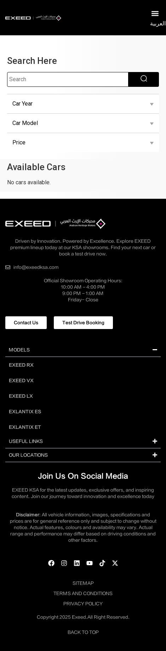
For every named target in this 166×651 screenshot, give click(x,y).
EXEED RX (21, 365)
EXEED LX (21, 396)
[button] (155, 13)
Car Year (83, 104)
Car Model (83, 123)
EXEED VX (21, 380)
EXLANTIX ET (25, 427)
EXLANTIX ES (25, 411)
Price (83, 142)
